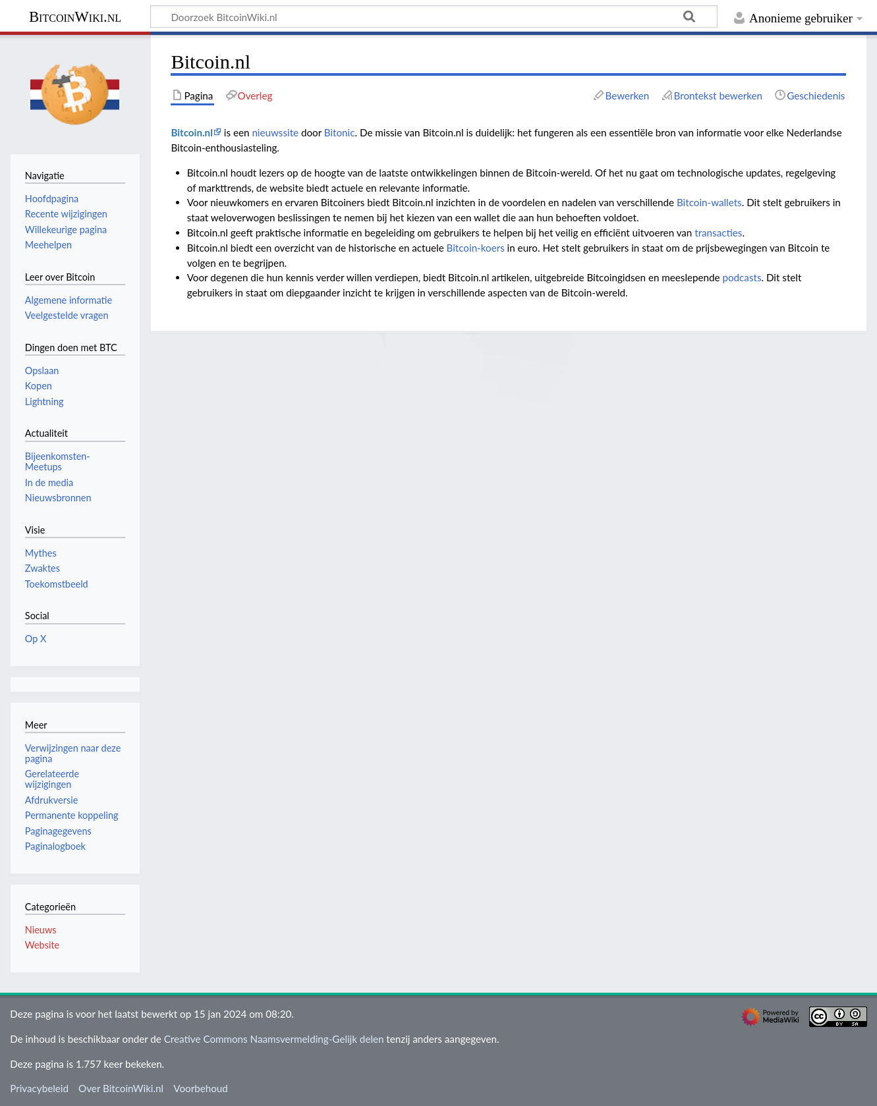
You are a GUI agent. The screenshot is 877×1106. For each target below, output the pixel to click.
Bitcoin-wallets (709, 202)
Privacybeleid (39, 1088)
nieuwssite (275, 132)
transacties (718, 232)
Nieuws (41, 929)
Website (42, 945)
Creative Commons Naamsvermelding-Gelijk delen (274, 1039)
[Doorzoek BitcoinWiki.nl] (434, 16)
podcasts (741, 277)
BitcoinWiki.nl (75, 17)
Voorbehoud (200, 1088)
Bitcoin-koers (476, 248)
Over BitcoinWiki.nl (120, 1088)
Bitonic (339, 132)
